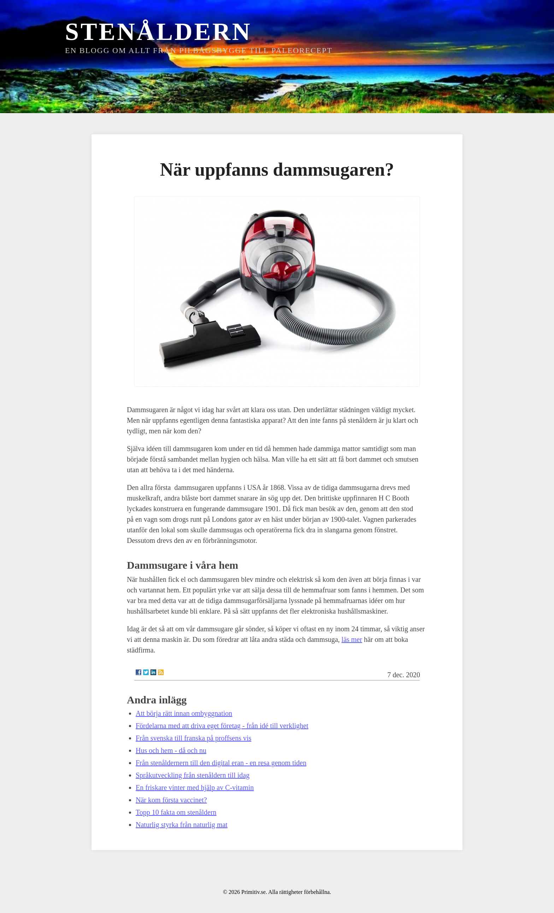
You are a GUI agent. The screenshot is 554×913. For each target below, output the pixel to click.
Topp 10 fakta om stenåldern (176, 812)
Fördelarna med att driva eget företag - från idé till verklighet (222, 726)
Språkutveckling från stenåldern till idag (192, 775)
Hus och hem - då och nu (171, 750)
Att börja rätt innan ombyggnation (184, 713)
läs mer (352, 639)
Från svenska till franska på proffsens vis (193, 738)
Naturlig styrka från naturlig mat (182, 825)
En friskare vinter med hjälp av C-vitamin (195, 787)
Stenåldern (158, 31)
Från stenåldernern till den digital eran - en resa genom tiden (221, 763)
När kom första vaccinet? (171, 800)
